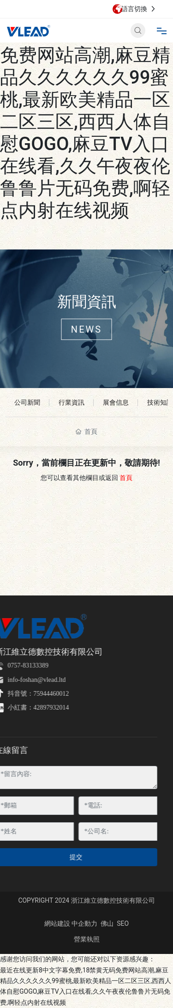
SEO (123, 923)
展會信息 (116, 402)
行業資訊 (71, 402)
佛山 (107, 923)
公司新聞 (27, 402)
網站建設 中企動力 (70, 923)
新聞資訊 (86, 301)
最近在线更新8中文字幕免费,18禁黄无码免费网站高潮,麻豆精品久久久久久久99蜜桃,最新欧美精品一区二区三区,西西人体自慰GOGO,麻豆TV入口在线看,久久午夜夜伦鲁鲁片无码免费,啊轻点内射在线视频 (86, 110)
